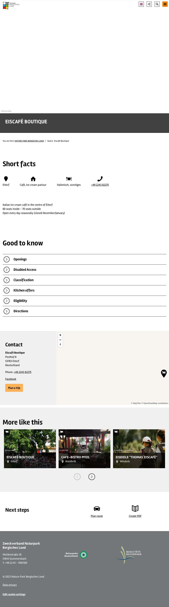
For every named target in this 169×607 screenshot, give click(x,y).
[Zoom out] (60, 339)
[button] (14, 388)
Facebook (10, 379)
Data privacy (10, 585)
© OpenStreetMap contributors (154, 403)
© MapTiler (136, 403)
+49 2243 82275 (100, 185)
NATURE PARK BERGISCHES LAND (29, 141)
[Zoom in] (60, 335)
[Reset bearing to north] (60, 344)
